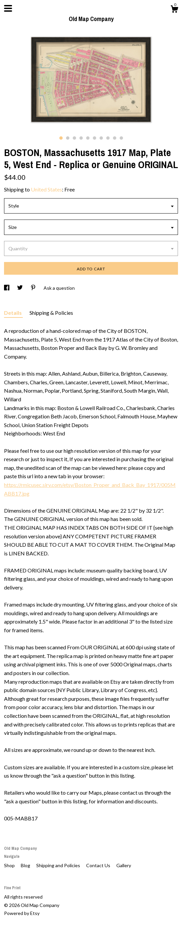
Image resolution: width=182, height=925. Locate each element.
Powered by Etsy (22, 913)
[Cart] (174, 10)
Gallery (123, 865)
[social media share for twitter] (20, 288)
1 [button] (61, 138)
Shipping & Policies (51, 312)
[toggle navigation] (8, 8)
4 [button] (81, 138)
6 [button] (94, 138)
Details (13, 312)
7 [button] (101, 138)
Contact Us (98, 865)
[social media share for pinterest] (34, 288)
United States (46, 189)
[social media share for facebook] (7, 288)
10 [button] (121, 138)
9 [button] (114, 138)
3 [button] (74, 138)
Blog (26, 865)
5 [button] (87, 138)
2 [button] (67, 138)
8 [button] (108, 138)
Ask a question (59, 288)
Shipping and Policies (58, 865)
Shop (10, 865)
